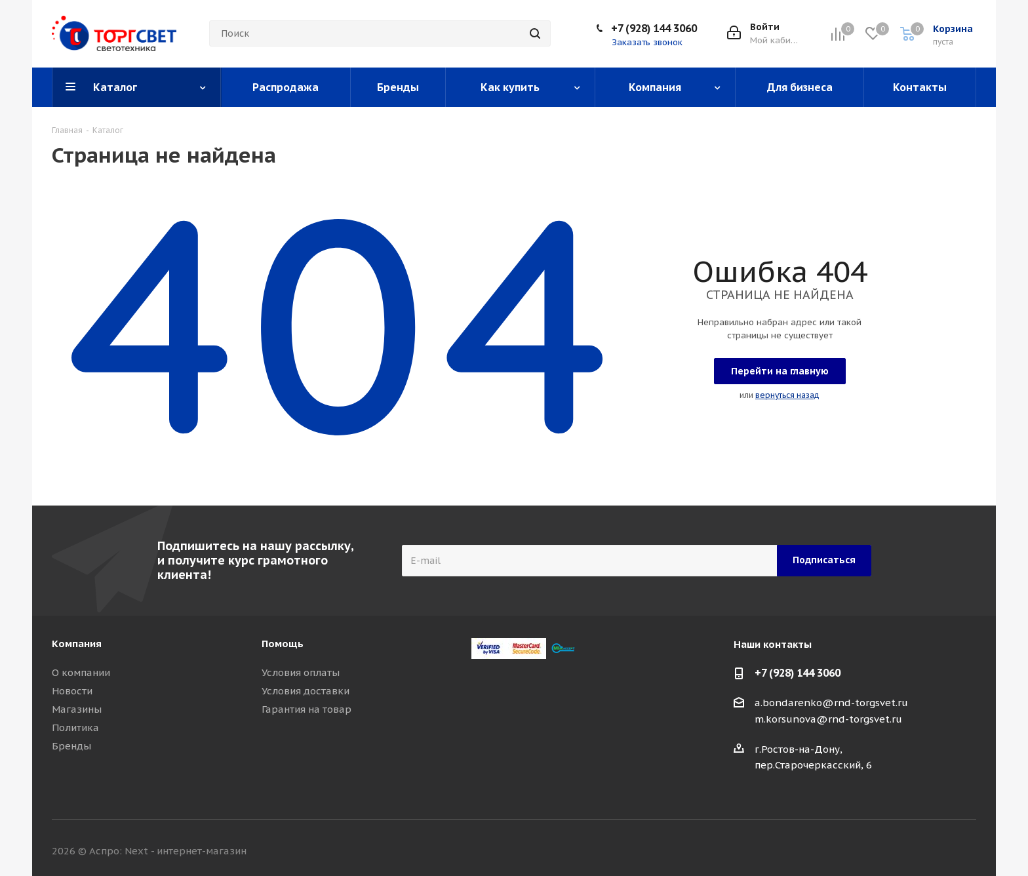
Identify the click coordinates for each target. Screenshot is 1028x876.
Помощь (283, 643)
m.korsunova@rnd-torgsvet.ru (828, 719)
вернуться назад (787, 395)
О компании (81, 672)
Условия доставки (305, 691)
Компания (77, 643)
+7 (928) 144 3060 (654, 28)
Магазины (77, 709)
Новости (72, 691)
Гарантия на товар (306, 709)
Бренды (71, 746)
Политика (75, 727)
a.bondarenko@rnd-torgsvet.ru (831, 702)
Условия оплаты (301, 672)
